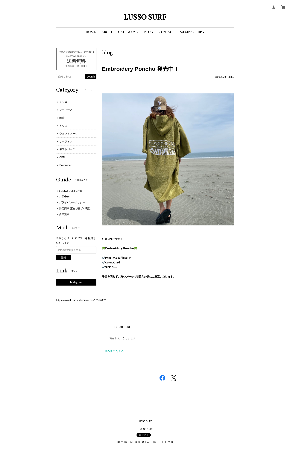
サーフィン (65, 141)
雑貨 (62, 117)
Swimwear (65, 165)
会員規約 (64, 214)
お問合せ (64, 196)
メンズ (63, 101)
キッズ (63, 125)
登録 (63, 257)
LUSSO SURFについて (72, 190)
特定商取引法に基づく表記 (74, 208)
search (91, 76)
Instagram (76, 282)
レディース (65, 109)
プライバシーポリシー (72, 202)
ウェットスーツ (68, 133)
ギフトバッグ (67, 149)
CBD (62, 157)
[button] (128, 32)
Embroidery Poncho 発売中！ (140, 69)
